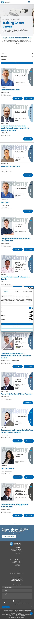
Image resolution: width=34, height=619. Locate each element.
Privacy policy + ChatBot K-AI (20, 617)
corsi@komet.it (17, 565)
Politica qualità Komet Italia (16, 579)
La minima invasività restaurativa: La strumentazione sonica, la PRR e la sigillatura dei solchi (16, 356)
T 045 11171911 (17, 552)
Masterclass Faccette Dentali (10, 166)
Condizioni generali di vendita (17, 578)
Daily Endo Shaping (7, 468)
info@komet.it (17, 553)
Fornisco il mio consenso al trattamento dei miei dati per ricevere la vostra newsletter (18, 603)
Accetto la (18, 601)
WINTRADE (23, 615)
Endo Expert (5, 202)
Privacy (20, 601)
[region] (17, 41)
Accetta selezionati (17, 327)
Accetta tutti (17, 324)
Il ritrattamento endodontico (10, 90)
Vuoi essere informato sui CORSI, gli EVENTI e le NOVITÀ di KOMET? (15, 530)
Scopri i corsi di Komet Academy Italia (17, 38)
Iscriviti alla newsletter (9, 536)
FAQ (31, 606)
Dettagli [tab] (17, 291)
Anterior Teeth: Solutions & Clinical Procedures (16, 394)
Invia (6, 607)
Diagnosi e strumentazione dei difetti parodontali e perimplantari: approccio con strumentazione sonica (15, 128)
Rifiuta (17, 330)
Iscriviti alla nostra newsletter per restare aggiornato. (12, 533)
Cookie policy (11, 617)
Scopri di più (17, 98)
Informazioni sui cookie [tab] (27, 291)
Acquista (29, 98)
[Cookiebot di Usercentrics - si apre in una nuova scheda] (27, 288)
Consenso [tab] (6, 291)
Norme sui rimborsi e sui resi (17, 580)
